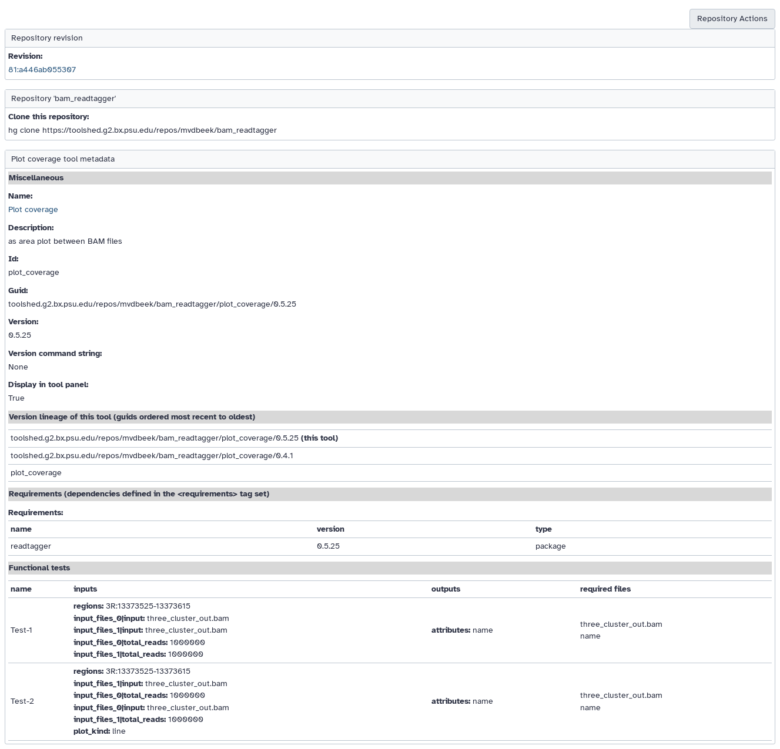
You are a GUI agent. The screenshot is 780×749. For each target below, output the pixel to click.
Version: (23, 322)
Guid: (18, 290)
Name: (20, 196)
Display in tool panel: (48, 384)
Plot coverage (33, 209)
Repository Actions (732, 18)
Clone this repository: (48, 117)
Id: (13, 259)
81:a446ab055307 (42, 70)
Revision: (25, 56)
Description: (30, 228)
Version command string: (55, 353)
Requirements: (35, 513)
